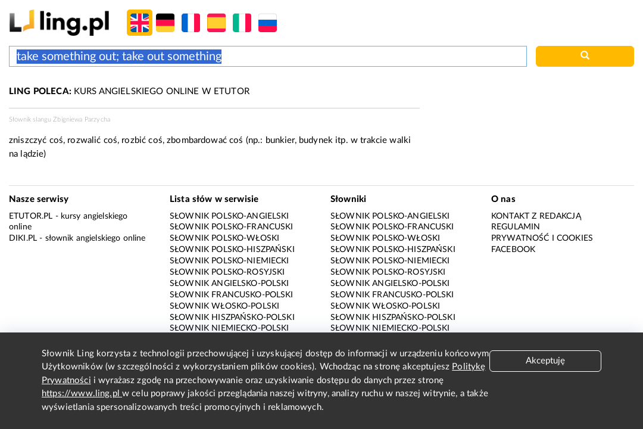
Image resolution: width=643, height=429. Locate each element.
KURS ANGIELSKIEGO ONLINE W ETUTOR (129, 91)
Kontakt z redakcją (536, 216)
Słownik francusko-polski (232, 295)
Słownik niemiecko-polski (229, 328)
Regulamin (515, 227)
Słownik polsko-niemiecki (229, 261)
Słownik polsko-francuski (232, 227)
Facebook (513, 249)
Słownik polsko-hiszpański (232, 249)
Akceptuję (545, 360)
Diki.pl (23, 238)
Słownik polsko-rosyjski (227, 272)
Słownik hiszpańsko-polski (232, 317)
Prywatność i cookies (542, 238)
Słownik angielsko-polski (229, 283)
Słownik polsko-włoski (224, 238)
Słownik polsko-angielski (229, 216)
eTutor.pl (30, 216)
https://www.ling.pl (82, 393)
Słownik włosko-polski (224, 306)
